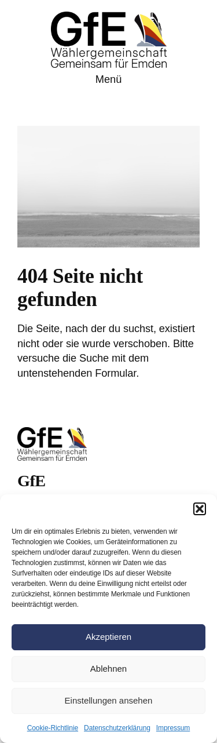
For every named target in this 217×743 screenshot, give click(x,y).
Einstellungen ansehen (109, 700)
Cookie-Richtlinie (52, 728)
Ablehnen (108, 668)
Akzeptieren (108, 637)
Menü (108, 79)
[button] (199, 509)
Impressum (173, 728)
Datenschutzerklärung (117, 728)
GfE (31, 481)
